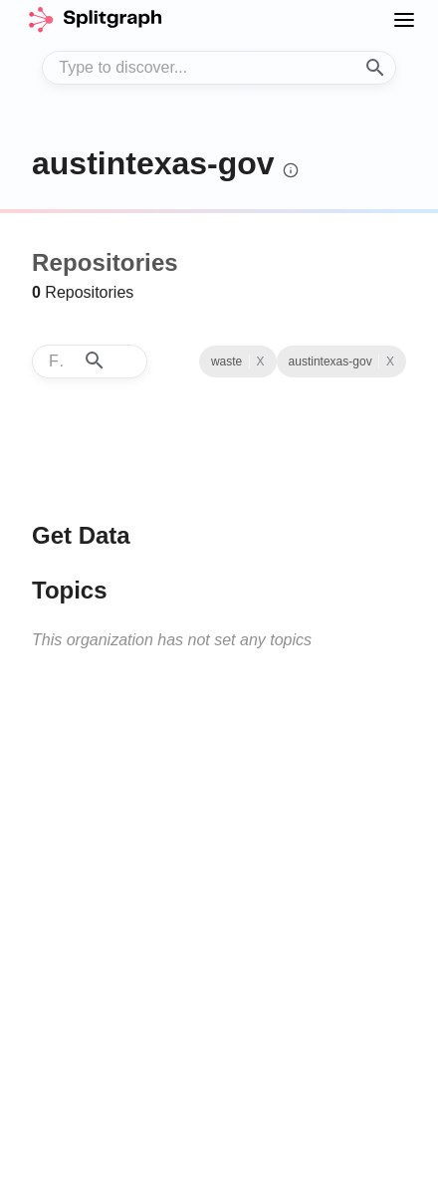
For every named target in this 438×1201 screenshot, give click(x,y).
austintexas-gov (153, 163)
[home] (94, 20)
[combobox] (219, 68)
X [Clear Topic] (261, 361)
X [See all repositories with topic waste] (390, 361)
